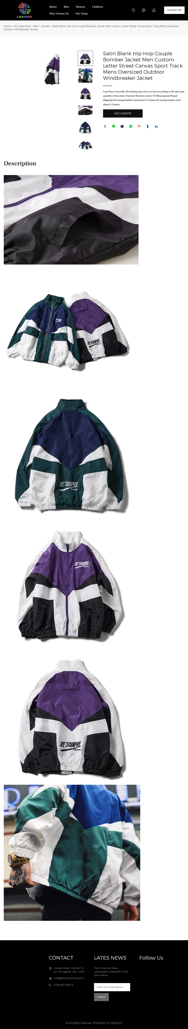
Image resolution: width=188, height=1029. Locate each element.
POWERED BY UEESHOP (107, 1023)
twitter (122, 126)
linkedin (156, 126)
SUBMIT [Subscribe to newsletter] (101, 997)
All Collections (22, 26)
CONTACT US (174, 10)
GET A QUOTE (122, 113)
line (114, 126)
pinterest (139, 126)
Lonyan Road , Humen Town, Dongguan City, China (69, 970)
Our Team (82, 13)
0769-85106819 (63, 985)
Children (97, 7)
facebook (105, 126)
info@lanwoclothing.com (69, 978)
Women (80, 7)
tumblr (148, 126)
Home (53, 7)
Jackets (45, 26)
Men (66, 7)
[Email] (112, 987)
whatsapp (131, 126)
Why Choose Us (59, 13)
